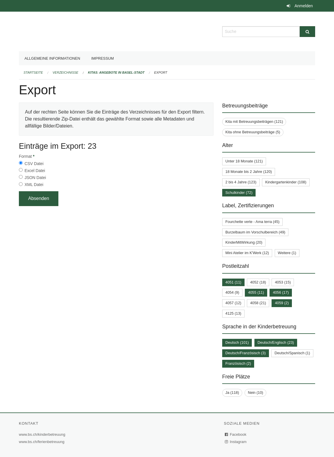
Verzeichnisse (65, 72)
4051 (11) (233, 282)
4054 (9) (232, 292)
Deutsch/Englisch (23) (276, 342)
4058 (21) (258, 303)
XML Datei (33, 184)
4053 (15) (283, 282)
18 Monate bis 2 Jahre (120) (248, 171)
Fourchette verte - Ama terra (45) (252, 221)
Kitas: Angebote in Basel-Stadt (116, 72)
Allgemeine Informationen (52, 58)
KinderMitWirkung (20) (243, 242)
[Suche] (307, 31)
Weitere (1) (287, 253)
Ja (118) (232, 392)
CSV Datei (33, 163)
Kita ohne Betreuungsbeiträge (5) (252, 132)
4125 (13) (233, 313)
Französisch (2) (238, 363)
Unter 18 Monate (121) (244, 161)
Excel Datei (34, 170)
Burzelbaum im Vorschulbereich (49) (255, 232)
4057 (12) (233, 303)
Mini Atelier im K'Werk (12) (247, 253)
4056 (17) (281, 292)
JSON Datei (35, 177)
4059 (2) (282, 303)
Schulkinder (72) (238, 192)
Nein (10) (255, 392)
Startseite (33, 72)
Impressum (102, 58)
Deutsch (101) (237, 342)
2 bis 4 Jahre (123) (240, 182)
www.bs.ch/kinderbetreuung (43, 434)
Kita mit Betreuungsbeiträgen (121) (254, 121)
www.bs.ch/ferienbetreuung (42, 442)
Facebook (236, 434)
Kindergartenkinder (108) (285, 182)
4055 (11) (256, 292)
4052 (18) (258, 282)
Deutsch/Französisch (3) (245, 353)
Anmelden (304, 5)
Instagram (236, 442)
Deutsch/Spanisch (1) (292, 353)
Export (160, 72)
